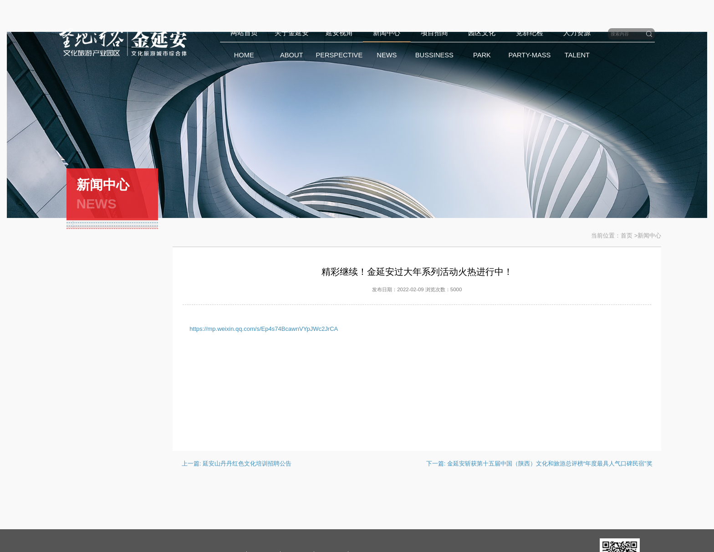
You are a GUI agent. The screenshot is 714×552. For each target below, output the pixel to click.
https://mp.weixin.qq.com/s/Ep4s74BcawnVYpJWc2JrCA (263, 328)
